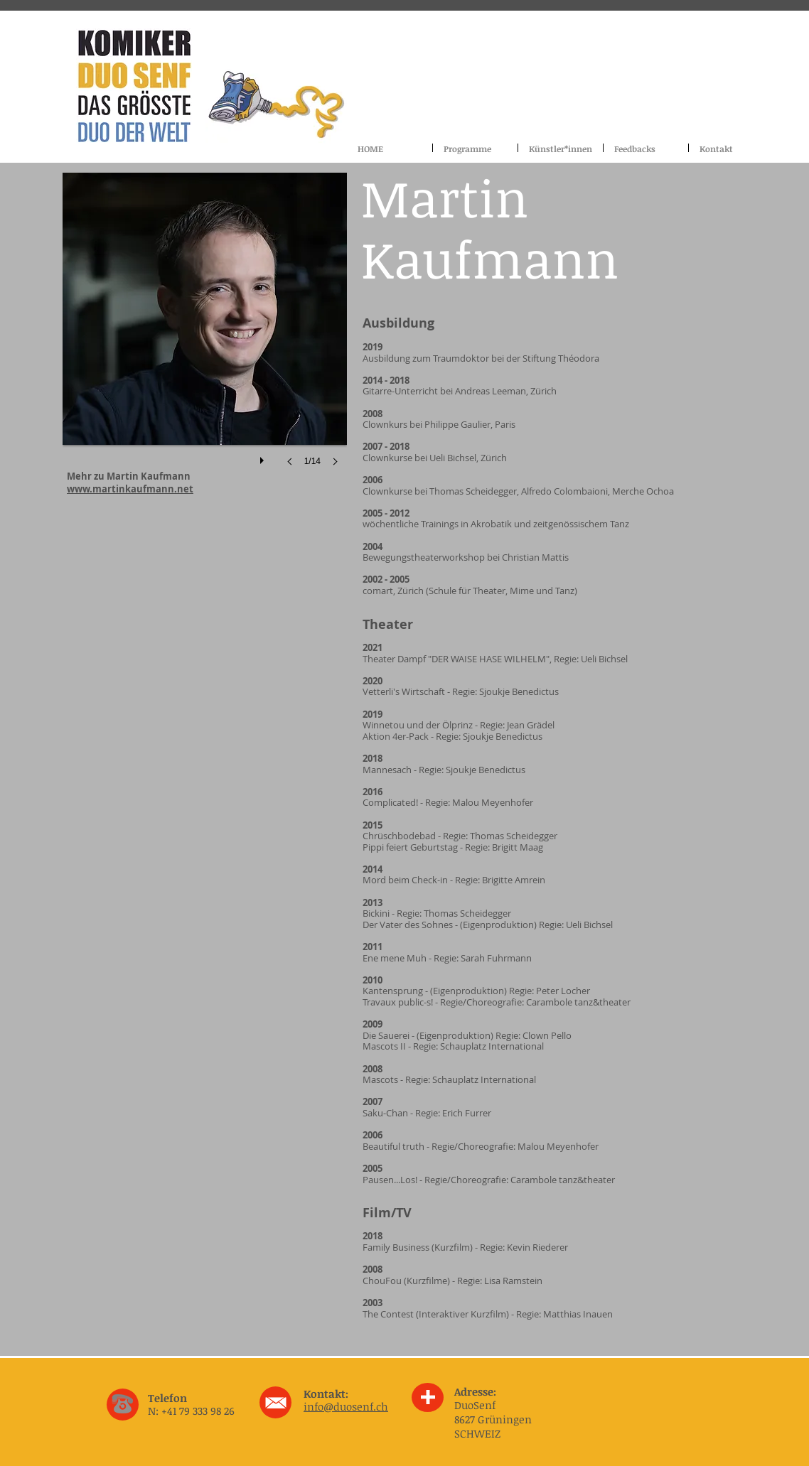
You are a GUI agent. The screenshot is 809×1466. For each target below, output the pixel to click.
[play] (264, 457)
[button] (205, 334)
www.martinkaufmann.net (130, 489)
